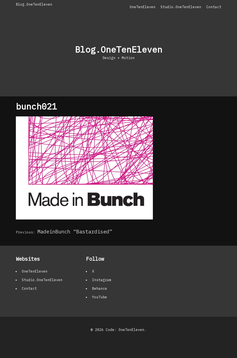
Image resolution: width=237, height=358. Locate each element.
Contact (213, 7)
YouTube (99, 297)
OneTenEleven (142, 7)
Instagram (101, 280)
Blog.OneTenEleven (34, 4)
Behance (99, 288)
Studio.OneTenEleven (181, 7)
